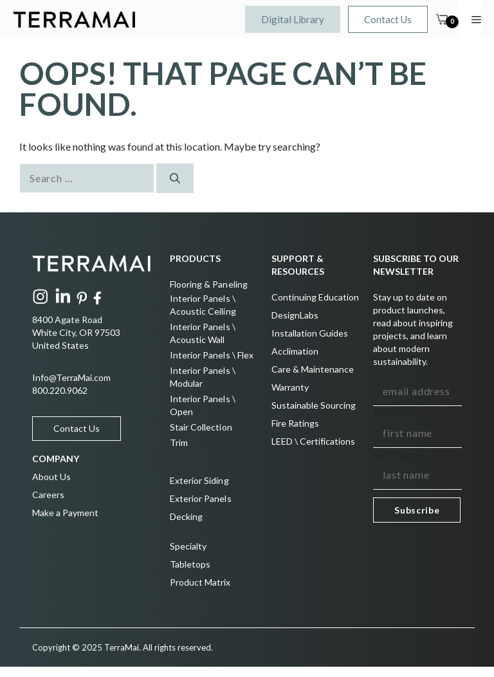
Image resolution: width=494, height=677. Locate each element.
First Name (398, 412)
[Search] (175, 178)
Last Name (397, 454)
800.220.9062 (59, 390)
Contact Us (388, 19)
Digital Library (292, 19)
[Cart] (442, 19)
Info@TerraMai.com (71, 377)
